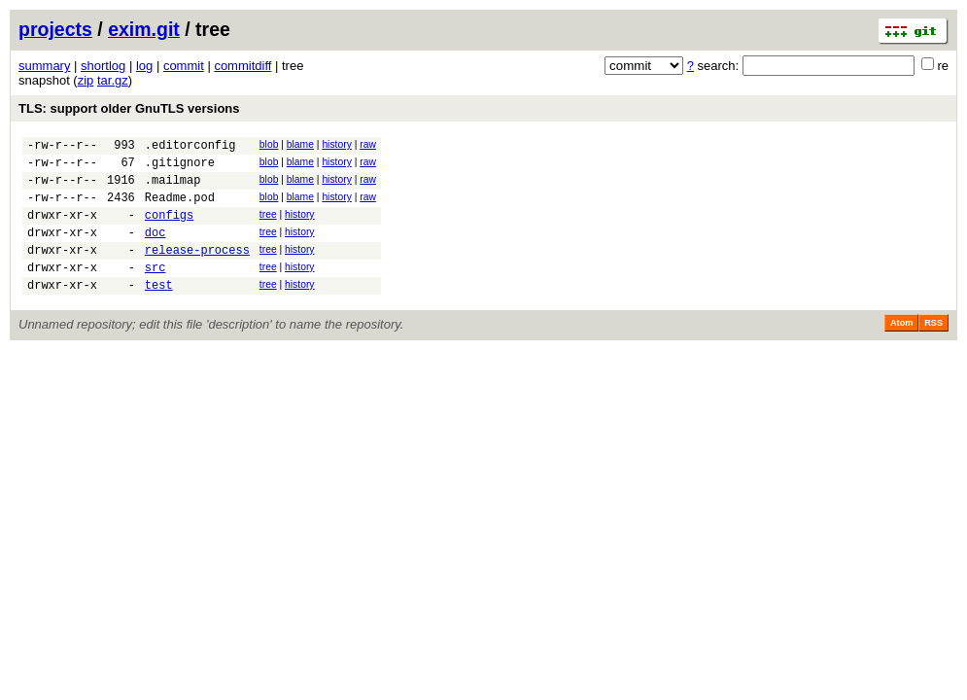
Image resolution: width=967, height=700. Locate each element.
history (336, 144)
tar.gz (112, 80)
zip (86, 80)
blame (300, 144)
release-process (197, 270)
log (144, 65)
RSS (933, 349)
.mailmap (173, 188)
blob (269, 144)
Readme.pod (180, 208)
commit (183, 65)
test (159, 310)
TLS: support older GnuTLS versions (129, 108)
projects (55, 29)
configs (169, 229)
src (155, 290)
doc (155, 249)
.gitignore (180, 167)
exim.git (144, 29)
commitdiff (242, 65)
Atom (901, 349)
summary (44, 65)
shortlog (103, 65)
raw (368, 144)
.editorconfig (190, 147)
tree (268, 226)
